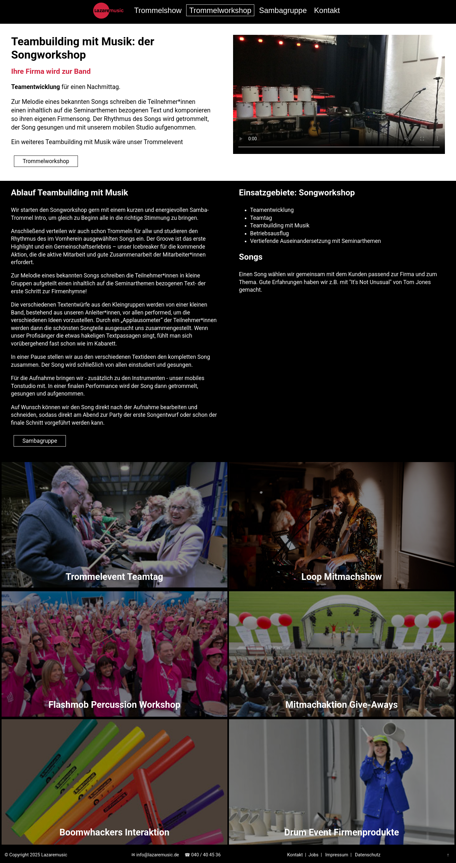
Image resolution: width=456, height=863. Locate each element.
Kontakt (327, 10)
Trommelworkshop (220, 10)
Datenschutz (367, 855)
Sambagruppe (283, 10)
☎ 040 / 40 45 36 (203, 855)
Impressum (336, 855)
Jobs (313, 855)
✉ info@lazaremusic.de (155, 855)
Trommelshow (158, 10)
